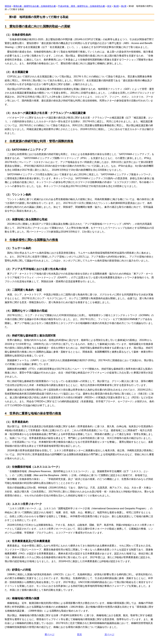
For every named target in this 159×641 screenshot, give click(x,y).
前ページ (49, 634)
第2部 (116, 6)
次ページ (109, 634)
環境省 (8, 6)
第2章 (123, 6)
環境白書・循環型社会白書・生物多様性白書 (34, 6)
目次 (79, 634)
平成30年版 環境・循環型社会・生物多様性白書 (81, 6)
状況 (109, 6)
